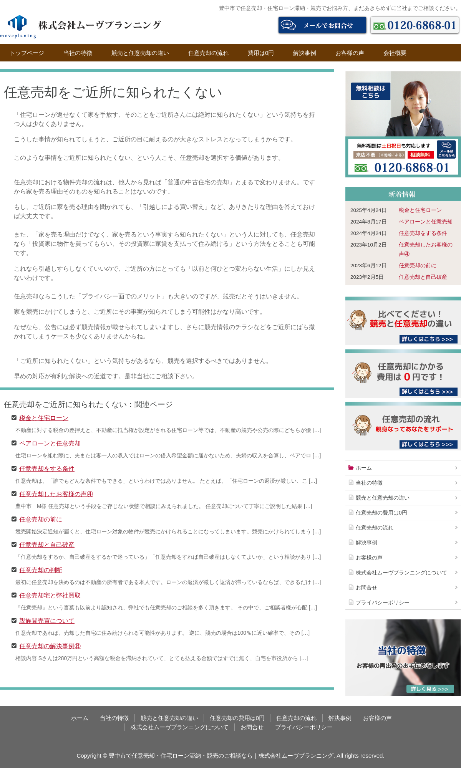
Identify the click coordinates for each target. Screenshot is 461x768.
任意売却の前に (40, 519)
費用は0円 (261, 53)
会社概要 (394, 53)
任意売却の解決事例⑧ (50, 645)
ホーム (364, 468)
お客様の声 (349, 53)
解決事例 (304, 53)
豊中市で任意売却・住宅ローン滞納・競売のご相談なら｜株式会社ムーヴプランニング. (222, 755)
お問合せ (366, 587)
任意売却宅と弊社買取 (50, 595)
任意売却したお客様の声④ (56, 493)
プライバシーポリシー (383, 602)
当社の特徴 (77, 53)
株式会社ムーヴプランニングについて (401, 572)
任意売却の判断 (40, 569)
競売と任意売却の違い (140, 53)
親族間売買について (47, 620)
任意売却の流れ (208, 53)
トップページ (27, 53)
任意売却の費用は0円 (381, 513)
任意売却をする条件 (47, 468)
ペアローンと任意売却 (50, 443)
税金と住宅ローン (43, 417)
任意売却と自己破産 (47, 544)
